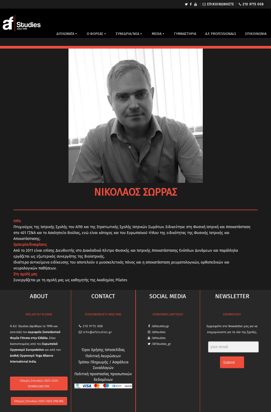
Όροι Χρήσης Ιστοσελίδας (103, 350)
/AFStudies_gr (161, 344)
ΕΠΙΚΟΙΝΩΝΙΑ (255, 34)
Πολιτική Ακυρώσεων (103, 356)
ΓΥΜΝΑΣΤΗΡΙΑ (185, 34)
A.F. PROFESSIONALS (220, 34)
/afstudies (158, 332)
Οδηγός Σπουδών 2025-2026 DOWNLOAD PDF (39, 383)
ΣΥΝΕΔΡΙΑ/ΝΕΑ (127, 34)
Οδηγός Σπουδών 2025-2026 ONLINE (39, 401)
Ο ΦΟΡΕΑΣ (95, 34)
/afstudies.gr (160, 326)
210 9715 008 (253, 4)
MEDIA (156, 34)
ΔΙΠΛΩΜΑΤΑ (65, 34)
